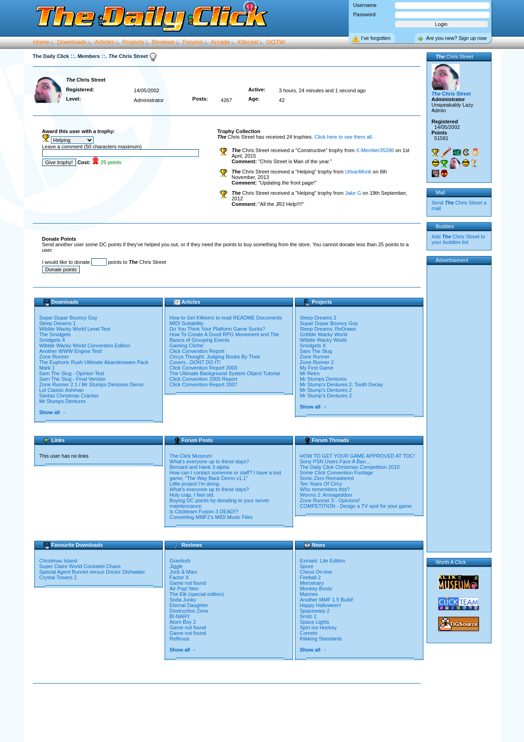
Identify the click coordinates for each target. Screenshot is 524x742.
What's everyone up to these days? (209, 461)
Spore (306, 566)
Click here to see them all (343, 137)
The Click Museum (191, 456)
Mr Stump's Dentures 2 (326, 390)
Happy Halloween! (320, 605)
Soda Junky (183, 599)
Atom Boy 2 (183, 622)
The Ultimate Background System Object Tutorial (225, 373)
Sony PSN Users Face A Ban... (335, 461)
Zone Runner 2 (317, 362)
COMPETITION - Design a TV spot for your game (356, 506)
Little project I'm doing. (195, 483)
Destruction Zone (189, 611)
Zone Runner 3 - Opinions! (330, 500)
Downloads (72, 41)
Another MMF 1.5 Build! (327, 599)
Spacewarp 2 (315, 611)
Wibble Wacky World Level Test (74, 329)
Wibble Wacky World (323, 340)
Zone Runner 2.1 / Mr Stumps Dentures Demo (91, 384)
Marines (309, 594)
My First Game (316, 368)
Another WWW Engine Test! (70, 351)
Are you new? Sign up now (456, 38)
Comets (309, 633)
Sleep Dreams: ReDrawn (328, 329)
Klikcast (248, 41)
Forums (193, 41)
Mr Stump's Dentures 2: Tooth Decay (341, 384)
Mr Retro (310, 373)
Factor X (179, 577)
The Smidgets (55, 334)
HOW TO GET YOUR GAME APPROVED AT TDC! (357, 456)
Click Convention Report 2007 (203, 384)
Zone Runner (54, 356)
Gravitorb (180, 560)
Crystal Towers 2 (58, 577)
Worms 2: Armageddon (326, 495)
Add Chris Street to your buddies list (459, 239)
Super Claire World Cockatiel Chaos (80, 566)
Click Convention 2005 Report (203, 379)
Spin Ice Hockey (318, 627)
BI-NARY (180, 616)
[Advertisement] (228, 713)
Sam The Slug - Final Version (72, 379)
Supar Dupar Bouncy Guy (68, 317)
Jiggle (176, 566)
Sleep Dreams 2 (318, 317)
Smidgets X (52, 340)
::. (73, 55)
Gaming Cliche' (187, 345)
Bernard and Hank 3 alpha (199, 467)
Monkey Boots (316, 588)
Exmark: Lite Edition (322, 560)
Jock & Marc (184, 572)
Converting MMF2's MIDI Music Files (211, 517)
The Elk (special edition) (197, 594)
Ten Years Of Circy (321, 483)
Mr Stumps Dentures (62, 401)
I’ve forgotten (376, 38)
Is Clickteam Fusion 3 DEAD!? (204, 511)
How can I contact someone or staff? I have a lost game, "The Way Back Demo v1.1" (225, 475)
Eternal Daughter (189, 605)
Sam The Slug (316, 351)
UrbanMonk (358, 171)
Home (41, 41)
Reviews (163, 41)
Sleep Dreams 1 (57, 323)
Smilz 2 (308, 616)
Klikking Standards (321, 638)
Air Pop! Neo (184, 588)
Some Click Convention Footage (336, 472)
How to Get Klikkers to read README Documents (226, 317)
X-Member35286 (375, 150)
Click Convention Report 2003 (203, 368)
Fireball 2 (310, 577)
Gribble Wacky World (324, 334)
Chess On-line (316, 572)
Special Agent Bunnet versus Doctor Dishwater (93, 572)
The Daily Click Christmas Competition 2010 (350, 467)
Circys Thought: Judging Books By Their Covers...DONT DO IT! (215, 359)
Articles (105, 41)
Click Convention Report (197, 351)
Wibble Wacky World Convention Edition (84, 345)
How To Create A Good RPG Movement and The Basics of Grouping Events (224, 337)
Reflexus (180, 638)
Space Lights (315, 622)
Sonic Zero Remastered (327, 478)
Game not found (188, 583)
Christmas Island (59, 560)
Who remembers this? (325, 489)
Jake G (353, 193)
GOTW (275, 41)
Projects (133, 41)
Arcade (220, 41)
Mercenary (312, 583)
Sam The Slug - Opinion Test (71, 373)
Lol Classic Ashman (61, 390)
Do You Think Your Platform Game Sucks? (217, 329)
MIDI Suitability (187, 323)
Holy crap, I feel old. (192, 495)
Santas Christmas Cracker (69, 395)
